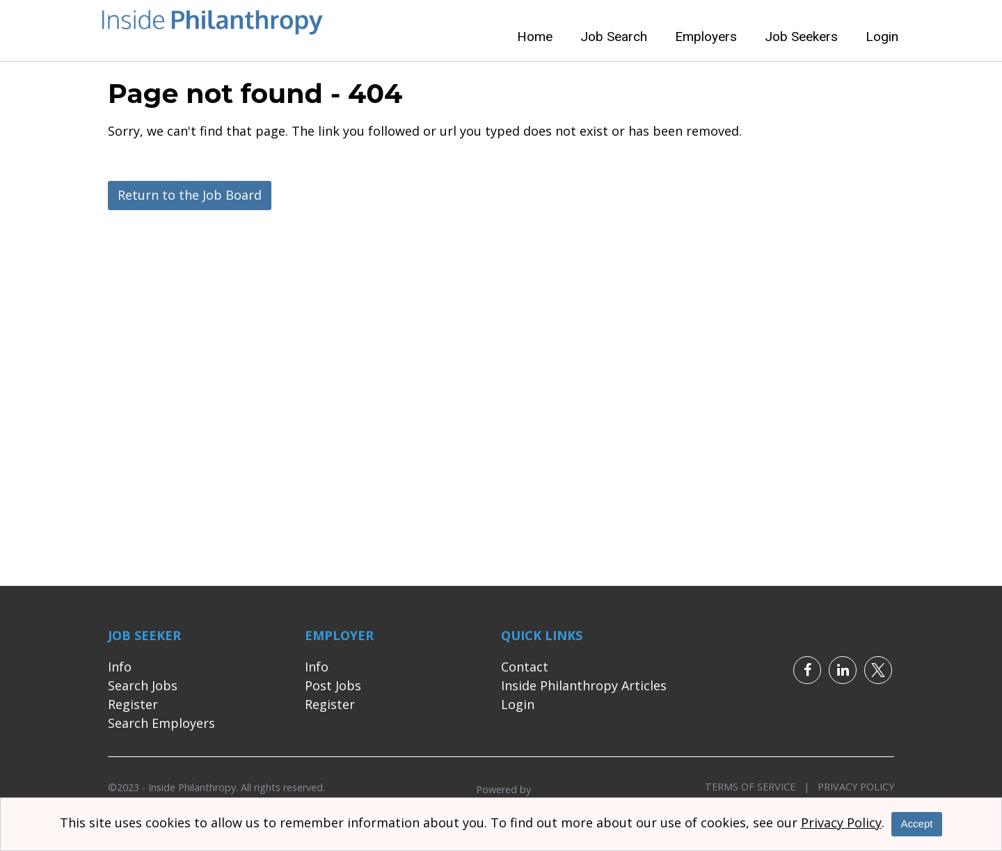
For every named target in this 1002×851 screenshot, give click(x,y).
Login (882, 37)
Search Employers (161, 723)
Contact (524, 666)
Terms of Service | (757, 786)
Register (133, 704)
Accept (917, 823)
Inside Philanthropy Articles (584, 685)
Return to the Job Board (190, 194)
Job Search (613, 37)
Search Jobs (142, 685)
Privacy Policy (851, 786)
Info (120, 666)
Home (534, 37)
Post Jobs (333, 685)
